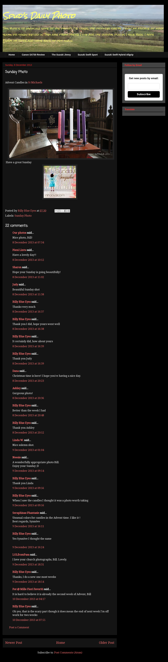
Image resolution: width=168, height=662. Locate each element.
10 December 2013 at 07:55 (28, 620)
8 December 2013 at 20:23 (28, 380)
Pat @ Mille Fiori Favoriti (27, 589)
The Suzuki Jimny (61, 54)
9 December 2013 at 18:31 (28, 564)
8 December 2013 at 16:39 (28, 346)
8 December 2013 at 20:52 (28, 432)
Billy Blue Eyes (21, 301)
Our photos (19, 232)
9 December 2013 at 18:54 (28, 581)
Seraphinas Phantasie (25, 512)
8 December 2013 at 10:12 (28, 259)
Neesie (16, 457)
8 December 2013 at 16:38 (28, 328)
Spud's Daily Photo (39, 16)
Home (12, 54)
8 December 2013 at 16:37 (28, 311)
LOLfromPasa (20, 554)
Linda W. (17, 440)
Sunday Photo (23, 215)
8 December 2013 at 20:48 (28, 415)
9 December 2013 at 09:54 (28, 470)
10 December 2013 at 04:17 (28, 599)
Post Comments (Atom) (68, 652)
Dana (15, 371)
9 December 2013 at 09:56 (28, 488)
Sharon (16, 267)
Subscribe (144, 94)
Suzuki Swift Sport (88, 54)
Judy (15, 284)
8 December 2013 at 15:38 (28, 294)
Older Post (106, 643)
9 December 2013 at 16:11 (28, 526)
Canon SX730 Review (33, 54)
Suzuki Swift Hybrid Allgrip (119, 54)
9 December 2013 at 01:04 (28, 450)
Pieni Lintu (19, 250)
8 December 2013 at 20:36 (28, 398)
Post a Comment (19, 627)
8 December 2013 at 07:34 (28, 242)
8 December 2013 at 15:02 (28, 277)
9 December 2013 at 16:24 (28, 547)
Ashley (16, 388)
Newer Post (13, 643)
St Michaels (35, 82)
